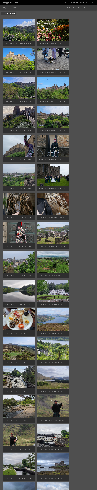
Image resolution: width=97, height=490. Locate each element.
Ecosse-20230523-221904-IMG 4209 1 (79, 363)
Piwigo (58, 486)
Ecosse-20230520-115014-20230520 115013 (79, 95)
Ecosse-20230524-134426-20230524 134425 (48, 417)
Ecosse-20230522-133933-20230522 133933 (79, 229)
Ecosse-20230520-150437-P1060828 (79, 122)
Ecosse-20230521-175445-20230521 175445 (17, 202)
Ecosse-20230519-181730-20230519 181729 (79, 68)
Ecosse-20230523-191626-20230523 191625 (79, 336)
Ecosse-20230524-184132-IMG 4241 (79, 443)
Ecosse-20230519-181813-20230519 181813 (17, 95)
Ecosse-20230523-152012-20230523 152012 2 (79, 309)
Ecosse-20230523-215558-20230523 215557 (48, 363)
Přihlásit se (83, 2)
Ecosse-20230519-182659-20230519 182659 (48, 95)
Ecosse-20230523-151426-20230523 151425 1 (48, 309)
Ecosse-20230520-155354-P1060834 (17, 148)
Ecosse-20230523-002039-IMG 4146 (48, 282)
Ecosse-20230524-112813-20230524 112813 (48, 390)
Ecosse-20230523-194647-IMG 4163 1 (17, 363)
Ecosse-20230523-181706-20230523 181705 (48, 336)
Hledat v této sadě (8, 13)
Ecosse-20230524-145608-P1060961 (17, 443)
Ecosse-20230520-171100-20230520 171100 (17, 175)
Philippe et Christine (10, 2)
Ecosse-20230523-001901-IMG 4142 (17, 282)
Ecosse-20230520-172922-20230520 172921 (48, 175)
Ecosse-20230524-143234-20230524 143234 (79, 416)
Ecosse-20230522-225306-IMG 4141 (79, 256)
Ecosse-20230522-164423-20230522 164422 (48, 256)
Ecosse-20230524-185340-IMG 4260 (17, 470)
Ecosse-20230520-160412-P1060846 (79, 148)
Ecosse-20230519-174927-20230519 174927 (79, 41)
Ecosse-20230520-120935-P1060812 (17, 122)
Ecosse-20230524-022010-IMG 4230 (17, 390)
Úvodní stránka (4, 7)
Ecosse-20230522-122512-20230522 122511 (17, 229)
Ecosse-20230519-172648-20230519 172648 (17, 41)
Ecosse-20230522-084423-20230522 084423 (79, 202)
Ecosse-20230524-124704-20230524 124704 (17, 416)
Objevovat (74, 2)
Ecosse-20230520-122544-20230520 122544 (48, 122)
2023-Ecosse (12, 8)
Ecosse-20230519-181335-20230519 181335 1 (17, 68)
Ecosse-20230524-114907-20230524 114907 (79, 390)
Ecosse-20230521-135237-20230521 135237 (79, 175)
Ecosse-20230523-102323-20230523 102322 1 (79, 283)
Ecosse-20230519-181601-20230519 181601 (48, 68)
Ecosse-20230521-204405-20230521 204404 (48, 202)
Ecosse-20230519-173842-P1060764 (48, 41)
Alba (65, 2)
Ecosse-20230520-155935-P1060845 (48, 148)
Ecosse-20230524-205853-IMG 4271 (48, 470)
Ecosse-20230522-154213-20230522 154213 (17, 256)
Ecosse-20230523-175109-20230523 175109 (17, 336)
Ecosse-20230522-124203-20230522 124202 (48, 229)
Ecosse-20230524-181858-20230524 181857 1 (48, 443)
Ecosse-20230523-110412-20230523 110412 (17, 309)
